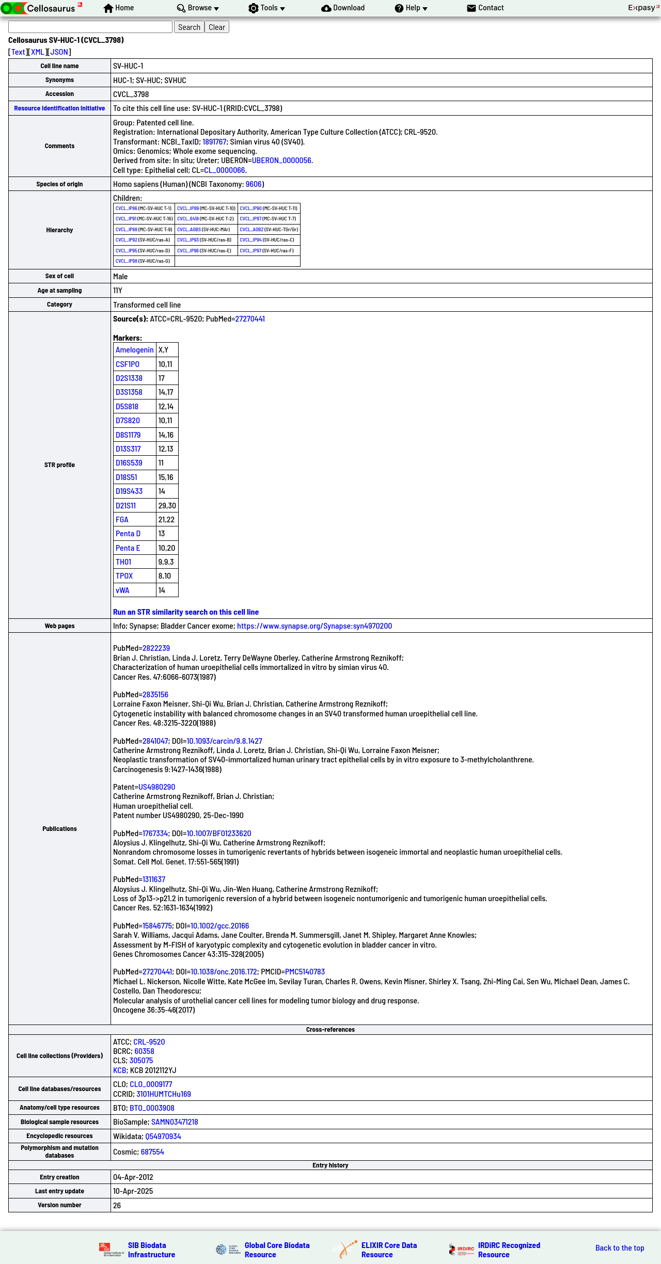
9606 (254, 183)
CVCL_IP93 (188, 239)
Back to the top (619, 1247)
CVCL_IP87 (251, 218)
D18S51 (126, 477)
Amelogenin (135, 349)
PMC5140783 (305, 971)
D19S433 (129, 490)
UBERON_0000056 (281, 160)
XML (37, 51)
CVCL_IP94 (251, 239)
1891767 (214, 141)
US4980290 (157, 786)
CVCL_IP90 (251, 208)
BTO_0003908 (152, 1107)
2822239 (156, 647)
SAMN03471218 (174, 1121)
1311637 (154, 879)
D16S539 (129, 462)
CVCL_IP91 (126, 218)
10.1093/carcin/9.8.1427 (224, 740)
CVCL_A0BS (189, 229)
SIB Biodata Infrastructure (151, 1249)
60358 (144, 1050)
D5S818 (127, 406)
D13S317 (128, 448)
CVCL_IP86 (126, 208)
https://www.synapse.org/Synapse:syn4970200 (314, 625)
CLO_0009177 (151, 1084)
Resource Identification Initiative (59, 108)
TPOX (124, 575)
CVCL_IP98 (126, 261)
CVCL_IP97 (251, 250)
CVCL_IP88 (126, 229)
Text (18, 51)
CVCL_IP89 (188, 208)
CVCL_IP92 (126, 239)
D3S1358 (129, 391)
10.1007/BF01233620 (218, 833)
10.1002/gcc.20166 (220, 925)
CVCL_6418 (188, 218)
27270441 (250, 318)
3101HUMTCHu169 (163, 1093)
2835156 (155, 694)
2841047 (155, 740)
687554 (152, 1151)
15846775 (157, 925)
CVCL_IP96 (188, 250)
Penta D (128, 533)
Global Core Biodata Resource (277, 1249)
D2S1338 (129, 377)
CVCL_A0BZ (252, 229)
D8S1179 (128, 434)
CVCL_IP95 (126, 250)
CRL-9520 (149, 1041)
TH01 (123, 561)
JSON (59, 51)
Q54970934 (163, 1136)
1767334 (155, 833)
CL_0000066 (224, 169)
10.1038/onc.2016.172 (224, 971)
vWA (123, 590)
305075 (141, 1060)
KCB (120, 1070)
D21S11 (126, 505)
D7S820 (128, 420)
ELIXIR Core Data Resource (389, 1249)
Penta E (128, 547)
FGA (122, 519)
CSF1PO (127, 364)
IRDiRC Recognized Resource (509, 1249)
